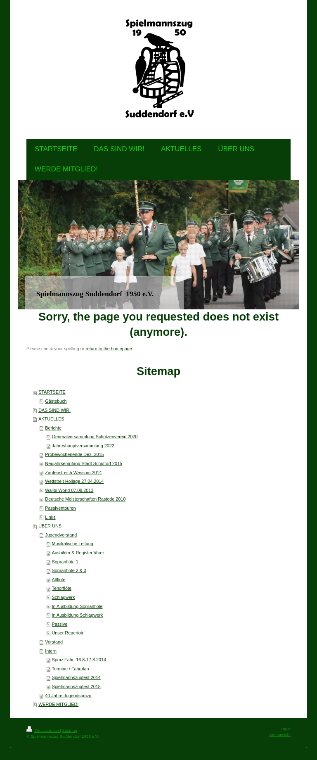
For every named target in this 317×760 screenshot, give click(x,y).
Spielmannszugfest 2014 (76, 677)
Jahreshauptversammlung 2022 (83, 445)
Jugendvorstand (61, 534)
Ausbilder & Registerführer (78, 552)
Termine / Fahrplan (70, 668)
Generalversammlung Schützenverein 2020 (95, 436)
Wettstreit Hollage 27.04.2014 (74, 481)
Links (50, 517)
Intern (51, 650)
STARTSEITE (52, 392)
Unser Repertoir (67, 632)
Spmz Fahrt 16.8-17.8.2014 (79, 659)
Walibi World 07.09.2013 (69, 490)
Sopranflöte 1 (65, 561)
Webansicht (280, 734)
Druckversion (43, 730)
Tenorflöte (61, 588)
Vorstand (54, 641)
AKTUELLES (51, 418)
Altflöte (59, 579)
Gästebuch (55, 401)
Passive (60, 624)
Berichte (53, 427)
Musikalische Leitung (72, 543)
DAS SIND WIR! (54, 410)
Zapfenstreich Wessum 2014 (73, 472)
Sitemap (69, 730)
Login (286, 729)
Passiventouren (60, 508)
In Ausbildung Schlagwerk (77, 615)
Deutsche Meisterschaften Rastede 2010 (85, 498)
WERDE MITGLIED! (58, 704)
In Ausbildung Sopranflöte (77, 606)
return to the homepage (108, 348)
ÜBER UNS (50, 525)
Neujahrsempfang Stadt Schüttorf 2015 (83, 463)
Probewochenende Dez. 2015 (74, 454)
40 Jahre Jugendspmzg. (68, 695)
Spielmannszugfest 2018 (76, 686)
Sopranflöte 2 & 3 (69, 570)
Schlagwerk (63, 597)
